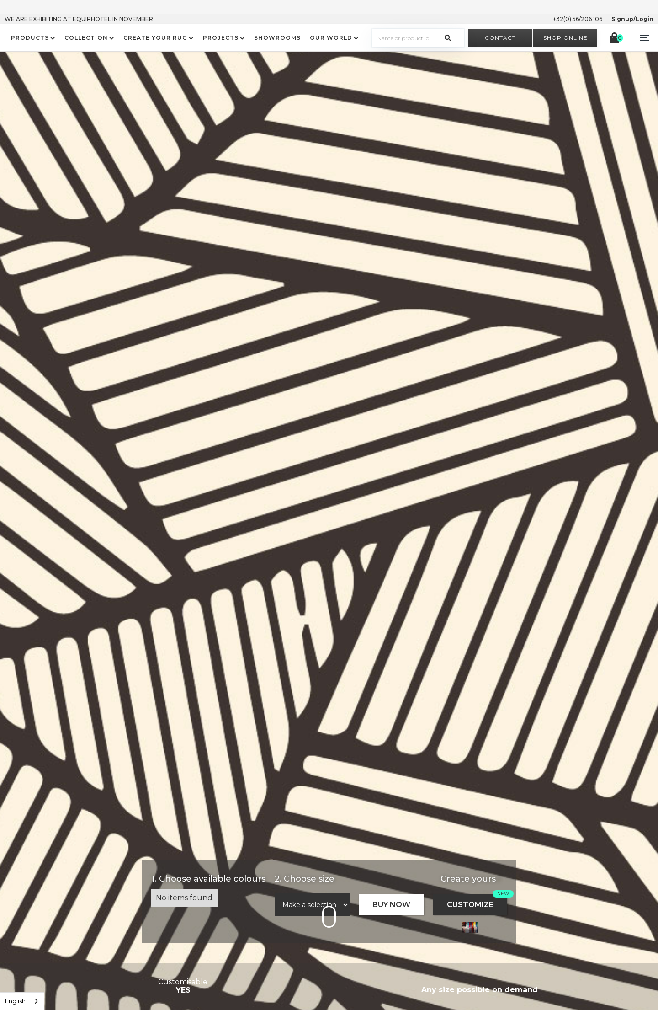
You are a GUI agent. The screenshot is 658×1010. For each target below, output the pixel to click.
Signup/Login (632, 19)
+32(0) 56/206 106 (577, 19)
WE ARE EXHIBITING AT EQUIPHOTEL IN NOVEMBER (79, 19)
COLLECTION (86, 38)
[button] (644, 38)
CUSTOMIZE (470, 904)
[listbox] (22, 1001)
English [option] (15, 1001)
